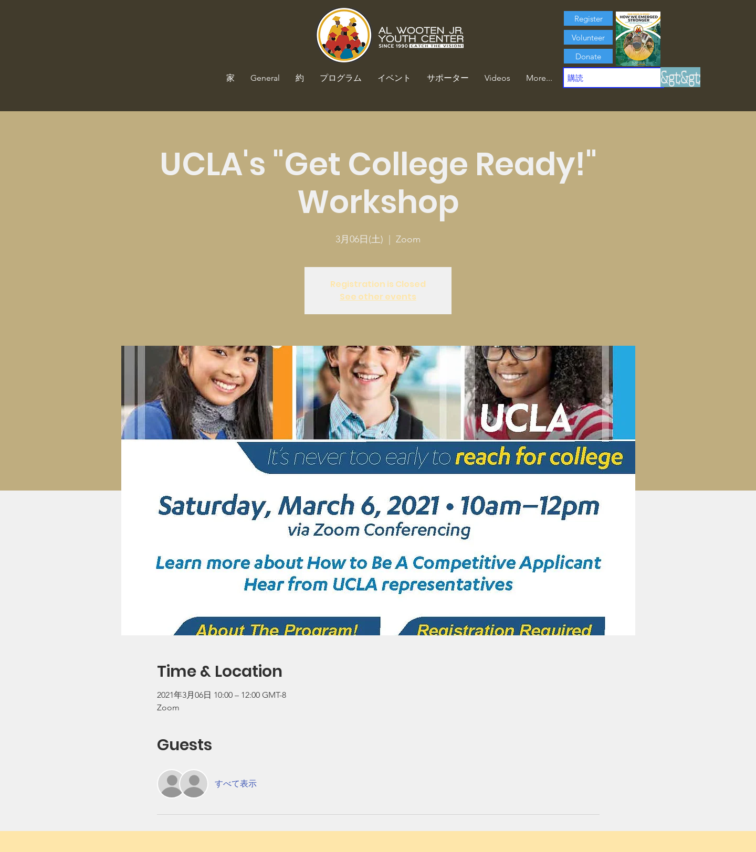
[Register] (588, 18)
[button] (300, 78)
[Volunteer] (588, 37)
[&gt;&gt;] (680, 77)
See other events (378, 297)
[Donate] (588, 56)
